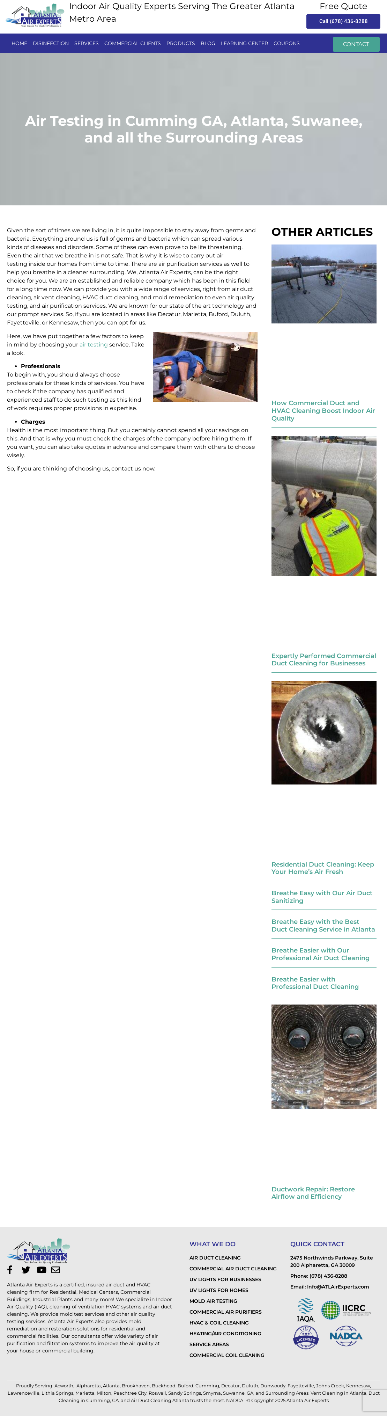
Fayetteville (301, 1385)
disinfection (51, 43)
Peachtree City (130, 1393)
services (86, 43)
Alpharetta (88, 1385)
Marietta (85, 1393)
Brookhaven (136, 1385)
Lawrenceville (23, 1393)
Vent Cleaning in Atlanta (338, 1393)
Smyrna (212, 1393)
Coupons (287, 43)
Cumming (207, 1385)
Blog (208, 43)
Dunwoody (272, 1385)
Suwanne (234, 1393)
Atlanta (111, 1385)
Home (19, 43)
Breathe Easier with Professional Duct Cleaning (315, 983)
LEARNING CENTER (244, 43)
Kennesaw (358, 1385)
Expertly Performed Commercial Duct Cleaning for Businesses (323, 659)
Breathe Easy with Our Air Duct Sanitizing (322, 897)
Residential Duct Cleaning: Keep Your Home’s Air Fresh (322, 868)
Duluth (250, 1385)
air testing (94, 344)
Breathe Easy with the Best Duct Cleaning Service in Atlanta (323, 925)
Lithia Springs (57, 1393)
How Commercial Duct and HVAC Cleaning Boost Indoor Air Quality (323, 410)
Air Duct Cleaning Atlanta (160, 1400)
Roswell (157, 1393)
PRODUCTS (180, 43)
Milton (104, 1393)
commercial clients (132, 43)
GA (250, 1393)
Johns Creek (330, 1385)
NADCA (235, 1400)
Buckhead (164, 1385)
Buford (185, 1385)
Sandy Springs (184, 1393)
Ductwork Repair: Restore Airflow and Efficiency (313, 1193)
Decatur (230, 1385)
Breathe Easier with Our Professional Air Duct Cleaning (320, 954)
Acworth (63, 1385)
